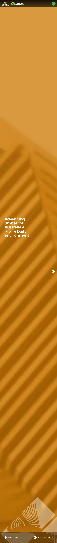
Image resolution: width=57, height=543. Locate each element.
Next (53, 271)
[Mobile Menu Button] (54, 4)
